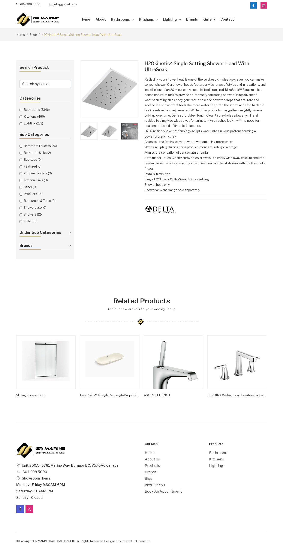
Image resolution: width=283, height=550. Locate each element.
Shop (33, 34)
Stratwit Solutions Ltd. (136, 541)
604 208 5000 (28, 4)
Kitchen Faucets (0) (38, 173)
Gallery (209, 19)
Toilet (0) (30, 221)
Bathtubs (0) (33, 159)
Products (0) (33, 194)
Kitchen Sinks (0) (36, 180)
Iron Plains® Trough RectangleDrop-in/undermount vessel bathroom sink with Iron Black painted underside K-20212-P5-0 (109, 395)
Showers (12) (33, 214)
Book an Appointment (163, 491)
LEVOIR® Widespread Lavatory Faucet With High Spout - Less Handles (237, 395)
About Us (152, 459)
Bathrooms (120, 20)
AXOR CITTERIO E (157, 395)
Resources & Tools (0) (39, 200)
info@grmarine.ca (63, 4)
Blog (148, 479)
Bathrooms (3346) (37, 109)
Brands (192, 19)
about (101, 19)
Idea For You (155, 485)
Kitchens (146, 20)
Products (152, 466)
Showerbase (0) (35, 207)
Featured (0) (32, 166)
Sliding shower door (31, 395)
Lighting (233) (33, 123)
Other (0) (30, 187)
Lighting (170, 20)
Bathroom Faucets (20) (40, 146)
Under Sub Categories (45, 232)
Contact (227, 19)
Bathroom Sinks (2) (37, 152)
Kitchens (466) (34, 116)
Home (85, 19)
